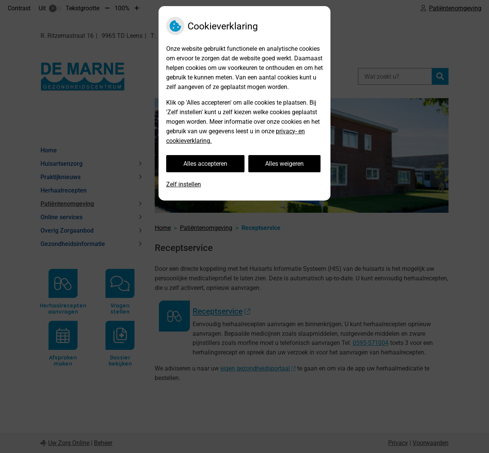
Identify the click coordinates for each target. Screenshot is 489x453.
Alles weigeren (284, 163)
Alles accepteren (205, 163)
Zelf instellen (183, 184)
